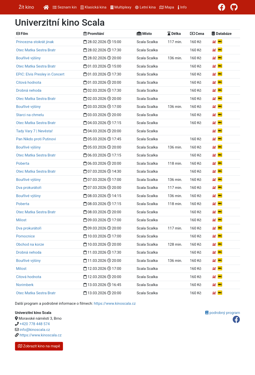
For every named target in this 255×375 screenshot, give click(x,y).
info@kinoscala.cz (35, 329)
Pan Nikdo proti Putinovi (36, 139)
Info (182, 7)
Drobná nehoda (29, 90)
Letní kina (145, 7)
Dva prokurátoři (29, 187)
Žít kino (26, 7)
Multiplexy (120, 7)
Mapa (166, 7)
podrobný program (222, 312)
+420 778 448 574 (35, 324)
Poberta (22, 163)
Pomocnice (25, 236)
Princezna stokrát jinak (35, 42)
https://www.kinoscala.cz (115, 303)
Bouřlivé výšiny (28, 58)
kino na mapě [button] (39, 346)
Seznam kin (65, 7)
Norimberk (25, 285)
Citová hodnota (28, 82)
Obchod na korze (30, 244)
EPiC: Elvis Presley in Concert (40, 74)
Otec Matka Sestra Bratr (36, 50)
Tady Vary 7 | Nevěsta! (34, 131)
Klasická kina (93, 7)
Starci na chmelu (30, 115)
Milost (21, 220)
